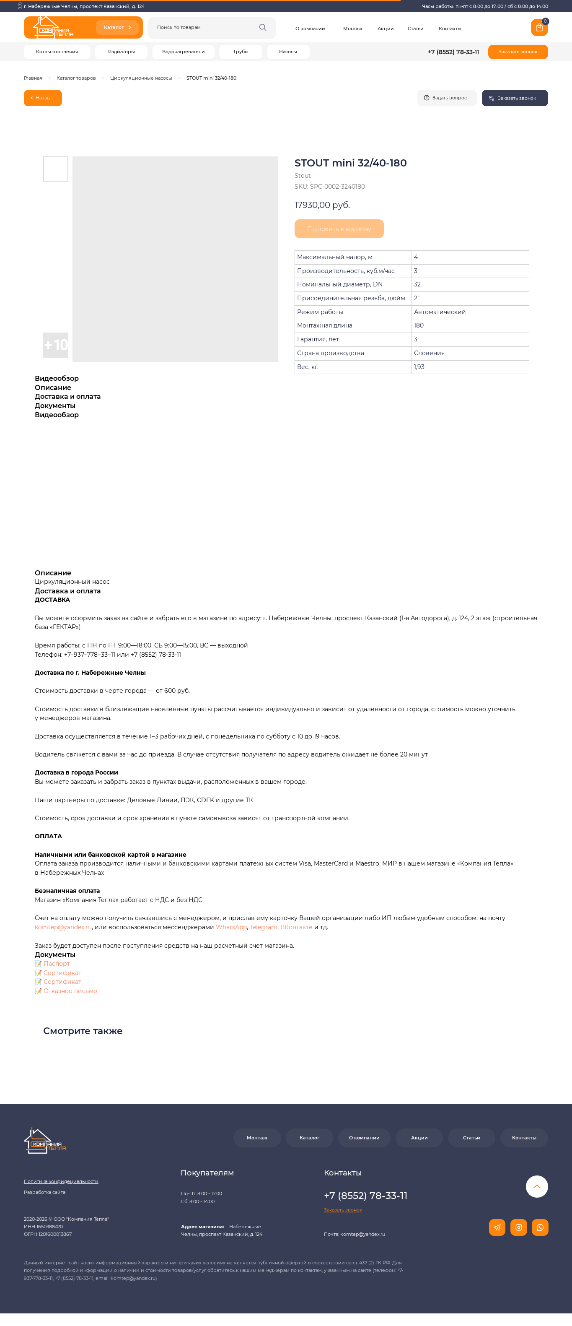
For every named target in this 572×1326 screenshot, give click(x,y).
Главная (33, 78)
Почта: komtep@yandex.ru (354, 1234)
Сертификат (62, 973)
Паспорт (57, 963)
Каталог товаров (76, 78)
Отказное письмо (70, 991)
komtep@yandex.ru (63, 927)
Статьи (416, 28)
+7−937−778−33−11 (89, 654)
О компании (310, 28)
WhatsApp (231, 927)
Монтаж (352, 28)
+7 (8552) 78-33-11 (453, 52)
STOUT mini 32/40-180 (211, 78)
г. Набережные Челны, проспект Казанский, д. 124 (84, 6)
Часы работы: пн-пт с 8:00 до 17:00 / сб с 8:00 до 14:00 (485, 6)
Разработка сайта (44, 1192)
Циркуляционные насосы (141, 78)
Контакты (450, 28)
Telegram (263, 927)
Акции (386, 28)
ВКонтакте (297, 927)
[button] (518, 52)
